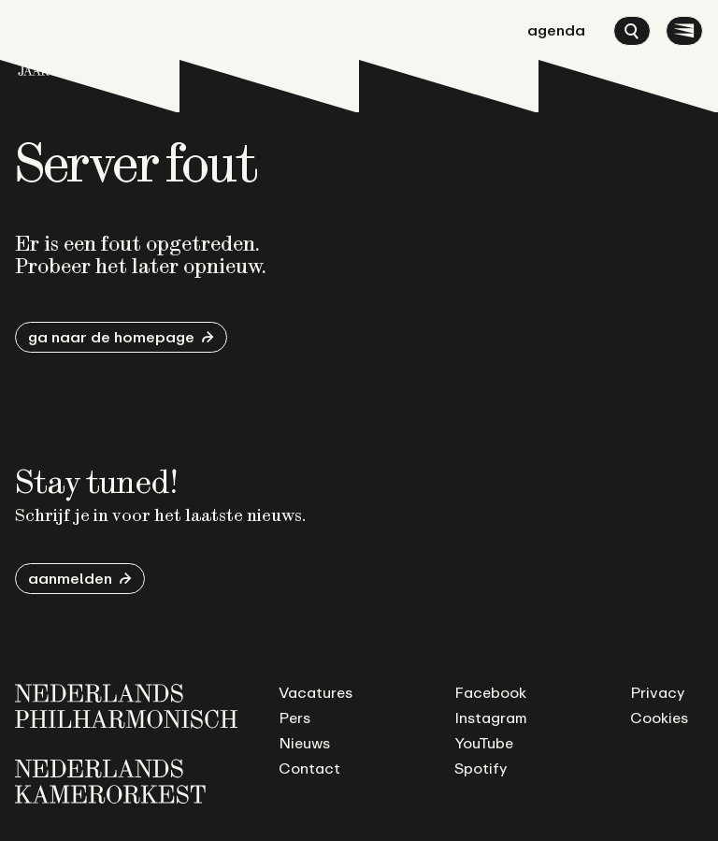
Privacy (657, 692)
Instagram (490, 717)
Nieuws (304, 742)
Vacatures (315, 692)
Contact (309, 768)
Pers (294, 717)
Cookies (659, 717)
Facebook (490, 692)
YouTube (483, 742)
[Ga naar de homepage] (33, 45)
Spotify (480, 768)
